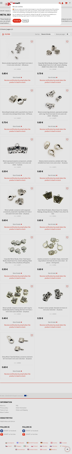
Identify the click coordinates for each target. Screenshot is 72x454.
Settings (25, 20)
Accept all (17, 20)
